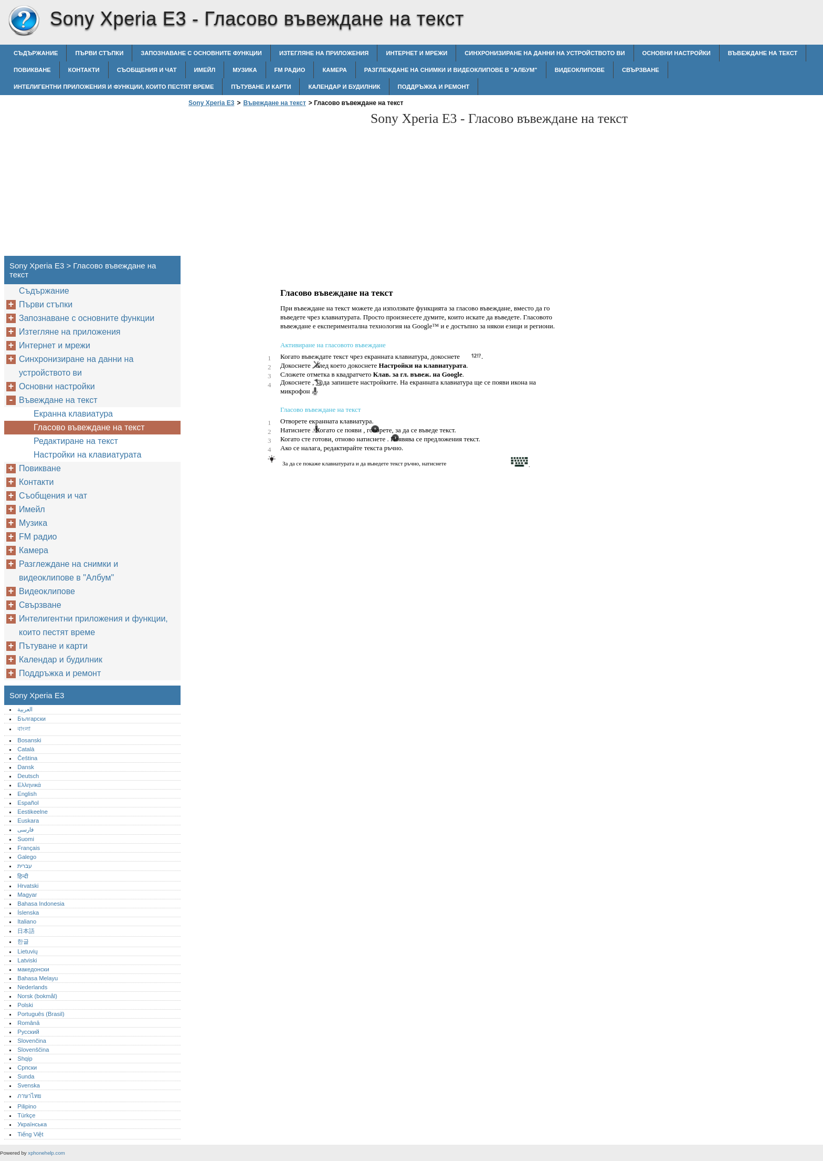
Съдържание (36, 53)
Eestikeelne (32, 811)
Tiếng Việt (30, 1134)
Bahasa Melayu (37, 978)
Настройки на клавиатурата (87, 454)
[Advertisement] (274, 184)
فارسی (25, 829)
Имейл (205, 70)
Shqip (25, 1058)
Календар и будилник (344, 87)
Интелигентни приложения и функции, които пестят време (114, 87)
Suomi (25, 839)
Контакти (84, 70)
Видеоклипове (580, 70)
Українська (32, 1124)
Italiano (26, 921)
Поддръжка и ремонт (434, 87)
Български (31, 719)
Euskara (28, 820)
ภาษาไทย (29, 1096)
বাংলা (23, 728)
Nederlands (32, 987)
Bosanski (29, 740)
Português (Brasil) (41, 1014)
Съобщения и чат (147, 70)
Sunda (25, 1076)
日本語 (26, 931)
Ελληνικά (29, 785)
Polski (25, 1005)
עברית (24, 866)
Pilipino (26, 1106)
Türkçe (26, 1115)
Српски (27, 1067)
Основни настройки (676, 53)
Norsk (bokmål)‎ (37, 996)
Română (28, 1023)
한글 (23, 941)
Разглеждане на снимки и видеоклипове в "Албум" (450, 70)
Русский (28, 1032)
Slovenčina (31, 1041)
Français (28, 848)
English (27, 794)
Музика (245, 70)
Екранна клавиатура (73, 413)
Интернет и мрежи (416, 53)
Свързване (640, 70)
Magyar (27, 895)
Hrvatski (27, 886)
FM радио (290, 70)
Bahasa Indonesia (41, 903)
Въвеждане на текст (762, 53)
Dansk (25, 767)
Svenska (28, 1085)
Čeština (27, 758)
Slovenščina (33, 1049)
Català (25, 749)
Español (27, 803)
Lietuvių (27, 951)
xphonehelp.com (46, 1153)
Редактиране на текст (76, 441)
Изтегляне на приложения (323, 53)
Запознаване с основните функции (201, 53)
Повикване (32, 70)
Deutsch (28, 776)
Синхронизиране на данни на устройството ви (545, 53)
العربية (25, 709)
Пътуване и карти (261, 87)
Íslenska (28, 912)
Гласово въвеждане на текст (89, 427)
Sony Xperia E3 (23, 21)
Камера (334, 70)
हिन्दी (22, 876)
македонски (33, 969)
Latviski (27, 960)
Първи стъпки (99, 53)
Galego (26, 857)
